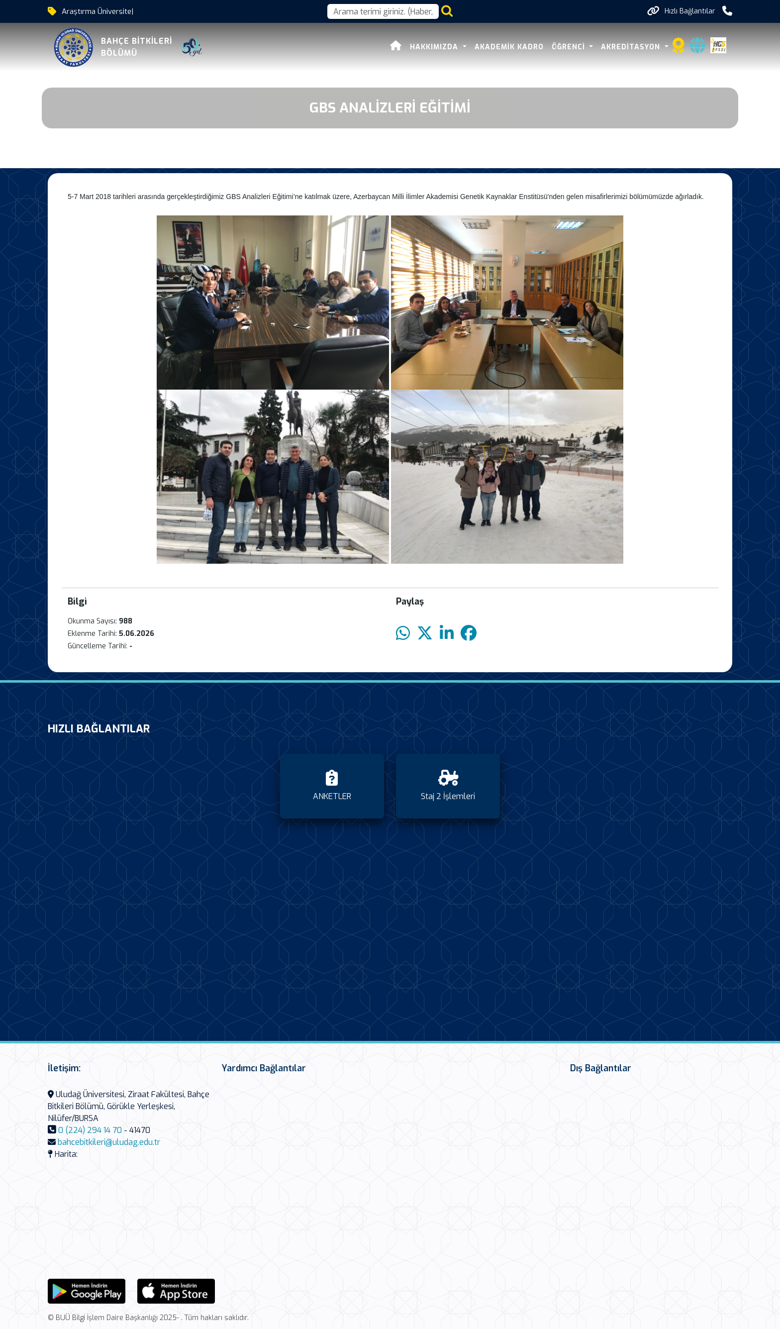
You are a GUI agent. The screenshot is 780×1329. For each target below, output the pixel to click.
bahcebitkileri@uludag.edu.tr (109, 1142)
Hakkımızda (435, 47)
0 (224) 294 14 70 (90, 1130)
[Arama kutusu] (383, 11)
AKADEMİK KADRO (509, 47)
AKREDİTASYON (632, 47)
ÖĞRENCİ (569, 47)
